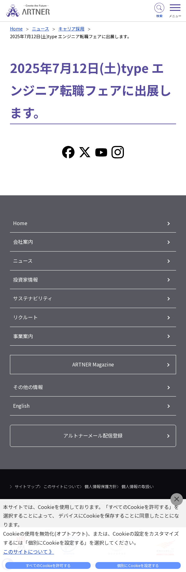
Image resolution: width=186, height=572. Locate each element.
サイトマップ (27, 484)
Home (16, 28)
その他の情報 (28, 384)
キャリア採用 (71, 28)
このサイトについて (61, 484)
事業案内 (23, 334)
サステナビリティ (32, 297)
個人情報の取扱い (137, 484)
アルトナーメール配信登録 (93, 433)
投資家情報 (25, 278)
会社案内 (23, 241)
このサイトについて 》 (28, 551)
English (21, 403)
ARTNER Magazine (93, 362)
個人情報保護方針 (100, 484)
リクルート (25, 316)
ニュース (40, 28)
